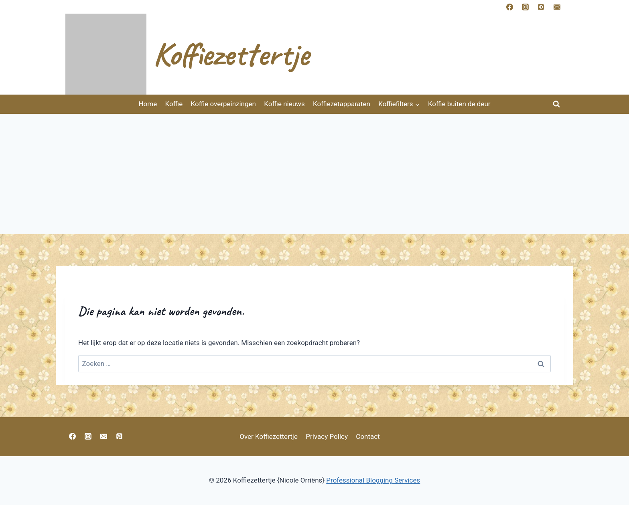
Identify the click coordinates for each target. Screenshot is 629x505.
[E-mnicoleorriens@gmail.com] (557, 7)
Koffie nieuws (284, 104)
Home (147, 104)
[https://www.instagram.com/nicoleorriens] (525, 7)
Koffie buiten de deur (459, 104)
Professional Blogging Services (373, 480)
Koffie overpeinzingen (223, 104)
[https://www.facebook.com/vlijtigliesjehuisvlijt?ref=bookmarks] (510, 7)
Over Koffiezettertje (268, 436)
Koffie (174, 104)
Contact (367, 436)
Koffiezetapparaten (341, 104)
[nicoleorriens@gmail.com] (103, 436)
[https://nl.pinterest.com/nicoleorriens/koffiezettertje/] (541, 7)
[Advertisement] (314, 174)
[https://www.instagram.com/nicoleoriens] (88, 436)
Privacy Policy (327, 436)
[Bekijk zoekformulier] (556, 104)
